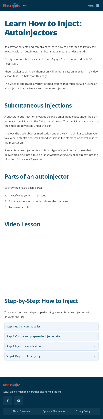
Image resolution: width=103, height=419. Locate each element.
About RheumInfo (22, 411)
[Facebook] (7, 400)
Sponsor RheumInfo (54, 411)
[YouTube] (18, 400)
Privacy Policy (82, 411)
